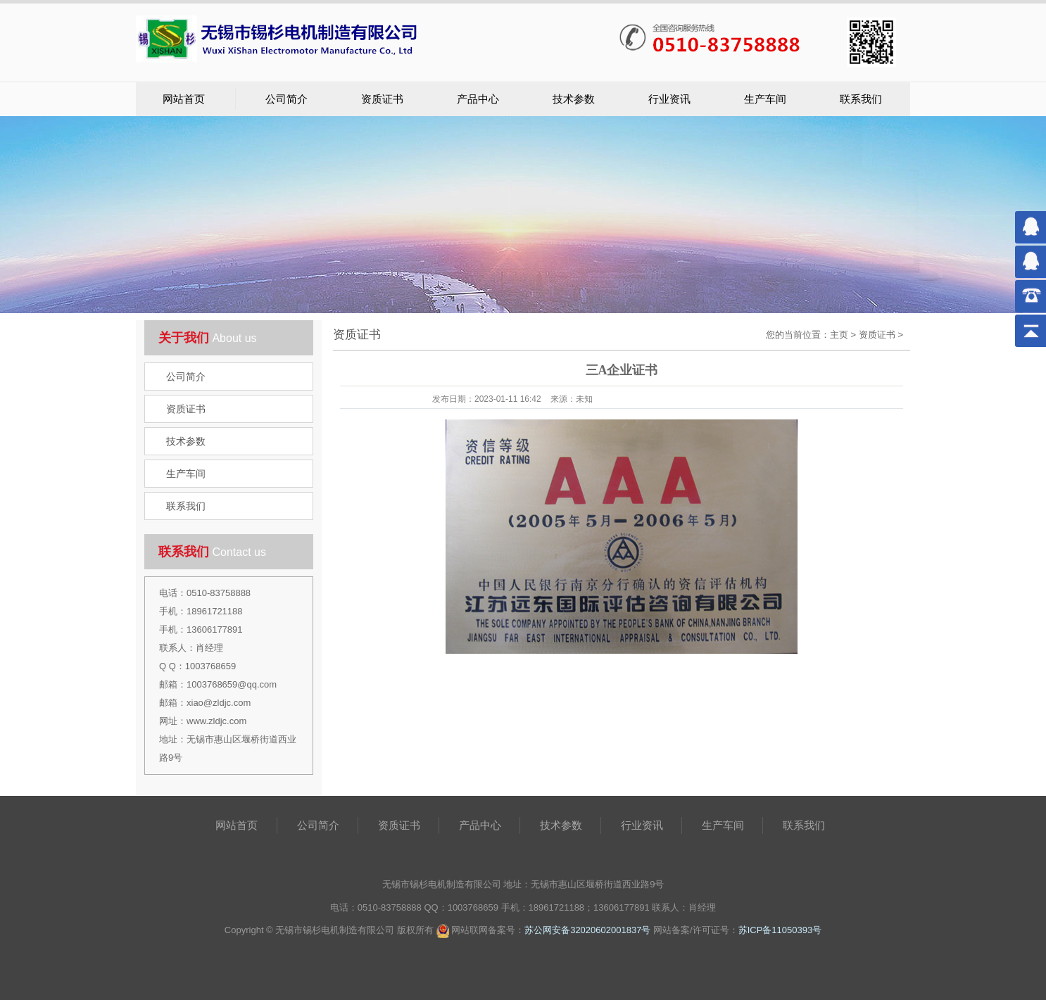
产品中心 (478, 99)
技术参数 (574, 99)
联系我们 (861, 99)
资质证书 (382, 99)
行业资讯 (669, 99)
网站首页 (184, 99)
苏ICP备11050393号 (780, 930)
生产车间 (765, 99)
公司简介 (286, 99)
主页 (839, 334)
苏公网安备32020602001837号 (587, 930)
